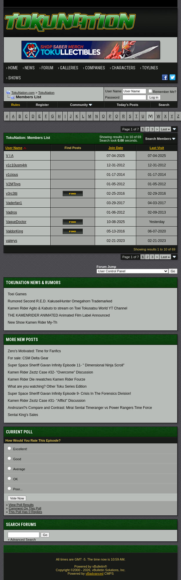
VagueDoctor (16, 222)
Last (165, 129)
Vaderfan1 (14, 203)
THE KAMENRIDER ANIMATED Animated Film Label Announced (59, 315)
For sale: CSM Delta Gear (28, 358)
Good (17, 459)
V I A (9, 156)
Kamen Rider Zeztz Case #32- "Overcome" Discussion (50, 372)
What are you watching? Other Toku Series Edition (47, 386)
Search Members (158, 138)
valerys (11, 241)
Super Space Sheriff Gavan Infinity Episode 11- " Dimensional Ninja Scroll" (66, 365)
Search (164, 105)
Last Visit (157, 148)
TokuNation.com (23, 92)
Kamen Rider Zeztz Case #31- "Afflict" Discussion (46, 401)
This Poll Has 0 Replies (25, 512)
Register (42, 105)
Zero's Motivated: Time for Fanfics (34, 351)
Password (112, 97)
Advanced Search (23, 539)
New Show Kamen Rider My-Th (32, 322)
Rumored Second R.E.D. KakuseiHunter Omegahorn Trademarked (60, 301)
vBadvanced (95, 573)
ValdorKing (14, 231)
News (30, 67)
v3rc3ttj (11, 193)
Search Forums (21, 524)
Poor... (18, 489)
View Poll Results (21, 505)
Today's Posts (127, 105)
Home (13, 67)
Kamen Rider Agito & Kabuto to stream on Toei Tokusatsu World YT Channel (67, 308)
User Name (113, 91)
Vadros (11, 212)
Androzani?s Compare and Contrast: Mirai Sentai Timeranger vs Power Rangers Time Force (80, 408)
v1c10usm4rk (16, 165)
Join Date (115, 148)
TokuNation (46, 92)
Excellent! (20, 449)
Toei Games (17, 294)
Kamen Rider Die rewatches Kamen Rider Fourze (46, 379)
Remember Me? (162, 92)
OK (15, 479)
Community (81, 105)
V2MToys (13, 184)
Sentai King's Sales (23, 415)
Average (19, 469)
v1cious (12, 175)
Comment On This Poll (25, 508)
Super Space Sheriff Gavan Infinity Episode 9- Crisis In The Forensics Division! (69, 393)
